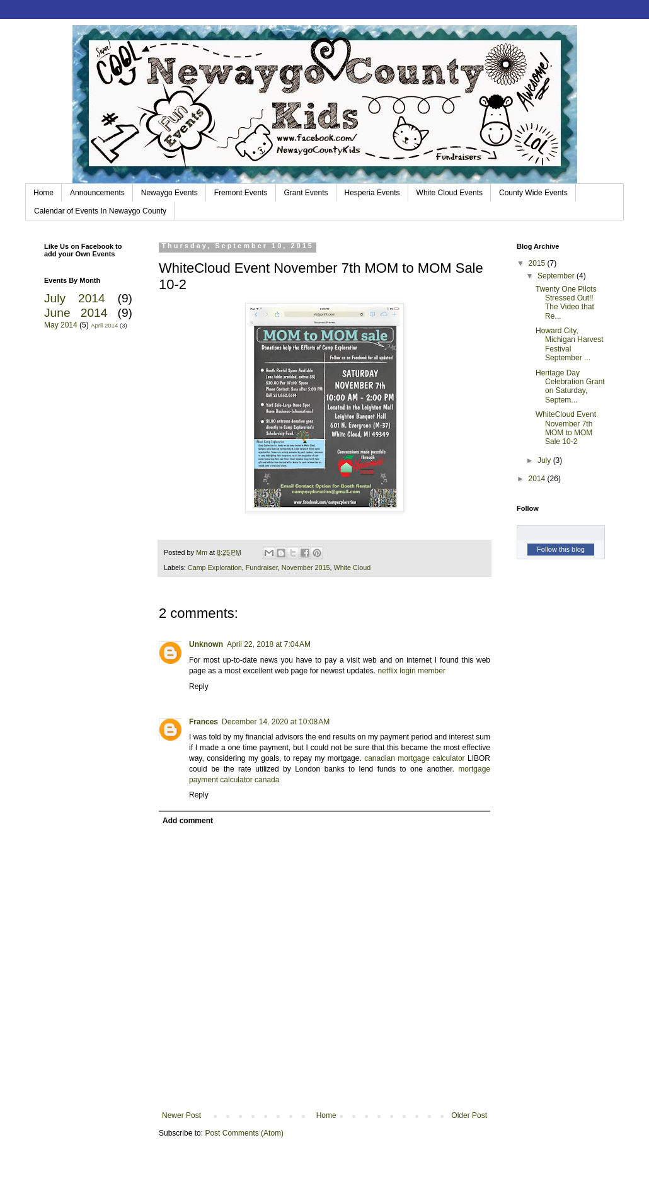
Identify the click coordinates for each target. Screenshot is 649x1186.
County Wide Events (533, 192)
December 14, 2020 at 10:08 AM (276, 721)
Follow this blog (561, 549)
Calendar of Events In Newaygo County (100, 211)
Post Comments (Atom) (244, 1133)
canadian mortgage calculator (414, 758)
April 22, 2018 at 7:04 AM (269, 644)
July (545, 460)
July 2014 (74, 298)
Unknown (206, 644)
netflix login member (411, 670)
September (557, 275)
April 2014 (104, 325)
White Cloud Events (449, 192)
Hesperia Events (372, 192)
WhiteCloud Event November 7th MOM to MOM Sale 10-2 (566, 428)
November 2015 (306, 567)
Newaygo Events (169, 192)
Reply (199, 686)
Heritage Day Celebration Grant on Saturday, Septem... (570, 386)
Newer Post (181, 1115)
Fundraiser (262, 567)
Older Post (469, 1115)
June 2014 (75, 312)
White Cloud (352, 567)
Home (43, 192)
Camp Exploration (215, 567)
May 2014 (61, 325)
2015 (538, 263)
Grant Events (306, 192)
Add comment (188, 820)
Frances (203, 721)
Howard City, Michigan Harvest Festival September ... (570, 344)
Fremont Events (241, 192)
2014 (538, 478)
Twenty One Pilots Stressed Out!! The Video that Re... (566, 303)
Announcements (97, 192)
